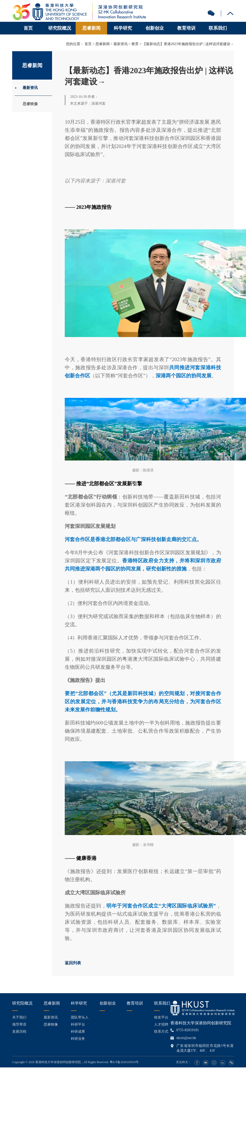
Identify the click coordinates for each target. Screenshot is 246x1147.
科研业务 (78, 1039)
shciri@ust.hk (186, 1038)
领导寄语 (19, 1024)
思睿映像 (31, 105)
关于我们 (19, 1017)
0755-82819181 (187, 1030)
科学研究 (123, 28)
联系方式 (161, 1031)
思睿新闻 (91, 28)
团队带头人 (80, 1017)
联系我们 (218, 28)
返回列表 (73, 963)
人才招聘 (161, 1024)
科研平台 (78, 1024)
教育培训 (186, 28)
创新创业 (154, 28)
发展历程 (19, 1031)
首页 (28, 28)
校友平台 (161, 1017)
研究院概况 (59, 28)
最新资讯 (31, 88)
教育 (135, 44)
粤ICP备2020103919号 (124, 1062)
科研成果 (78, 1031)
